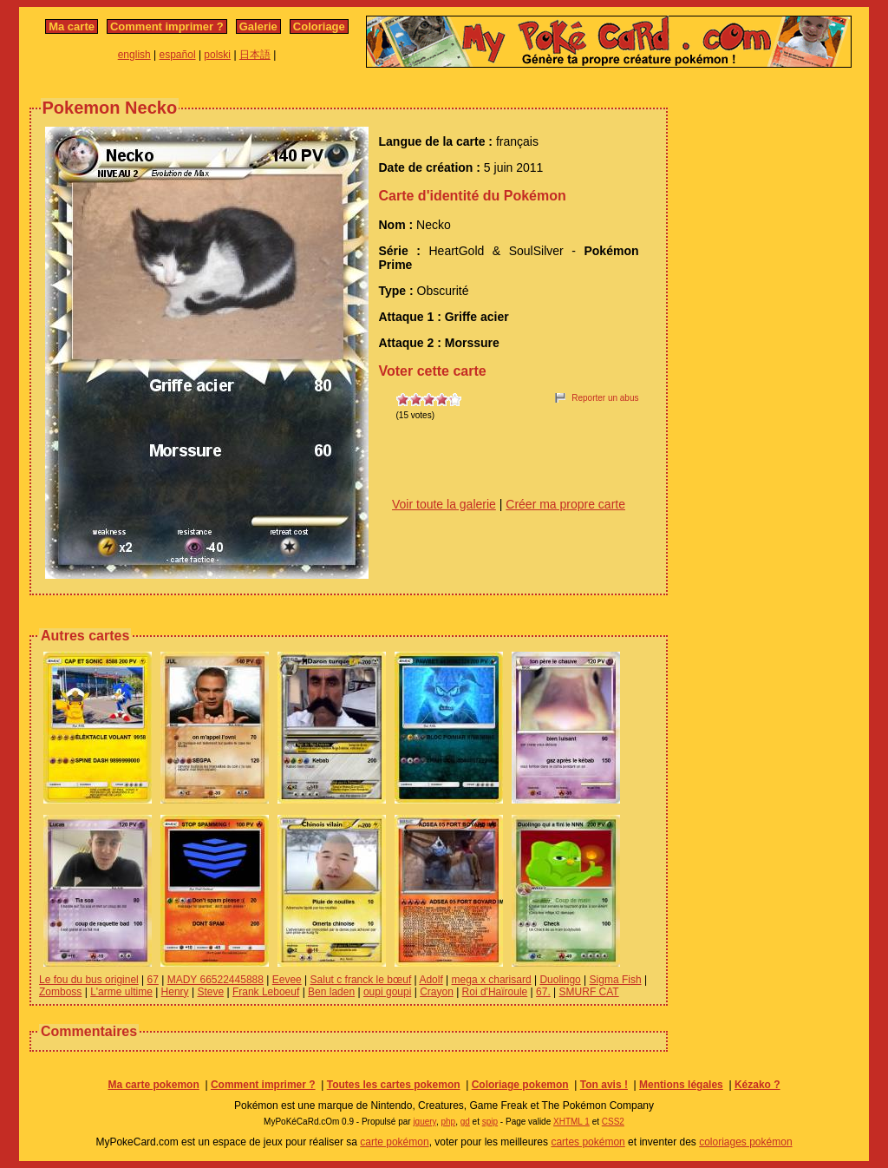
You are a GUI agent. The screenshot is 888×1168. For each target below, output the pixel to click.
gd (465, 1121)
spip (490, 1121)
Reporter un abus (604, 398)
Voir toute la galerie (444, 504)
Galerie (258, 26)
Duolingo (559, 980)
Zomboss (60, 992)
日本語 (255, 55)
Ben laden (331, 992)
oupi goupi (387, 992)
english (134, 55)
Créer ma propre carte (565, 504)
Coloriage (319, 26)
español (178, 55)
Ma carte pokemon (153, 1085)
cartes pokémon (587, 1142)
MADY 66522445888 (215, 980)
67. (543, 992)
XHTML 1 (571, 1121)
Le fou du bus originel (89, 980)
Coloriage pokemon (520, 1085)
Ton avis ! (604, 1085)
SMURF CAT (589, 992)
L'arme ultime (121, 992)
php (448, 1121)
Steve (210, 992)
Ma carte (72, 26)
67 (153, 980)
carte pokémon (394, 1142)
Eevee (287, 980)
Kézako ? (757, 1085)
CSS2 (613, 1121)
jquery (424, 1121)
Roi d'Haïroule (495, 992)
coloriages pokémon (745, 1142)
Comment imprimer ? (167, 26)
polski (217, 55)
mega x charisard (492, 980)
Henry (175, 992)
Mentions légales (681, 1085)
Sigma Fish (616, 980)
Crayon (437, 992)
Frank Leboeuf (265, 992)
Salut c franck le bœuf (361, 980)
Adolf (430, 980)
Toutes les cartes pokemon (393, 1085)
